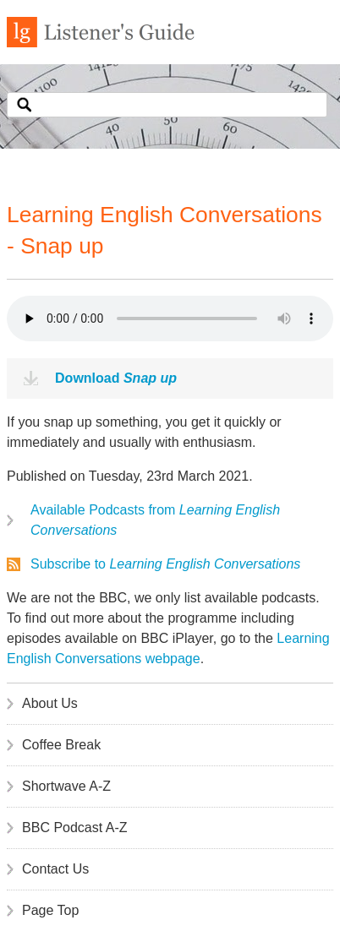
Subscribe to (165, 564)
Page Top (50, 910)
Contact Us (55, 869)
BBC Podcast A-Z (75, 827)
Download (116, 378)
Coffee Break (61, 745)
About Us (50, 703)
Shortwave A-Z (66, 786)
